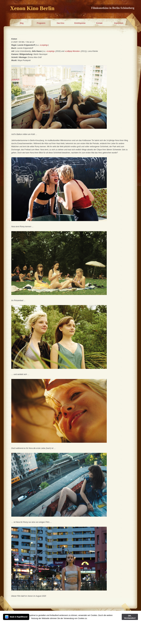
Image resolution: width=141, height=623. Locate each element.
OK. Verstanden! (130, 617)
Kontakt (99, 23)
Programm (41, 23)
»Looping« (43, 45)
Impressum (118, 23)
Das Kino (60, 23)
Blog (21, 23)
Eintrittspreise (79, 23)
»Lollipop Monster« (72, 51)
